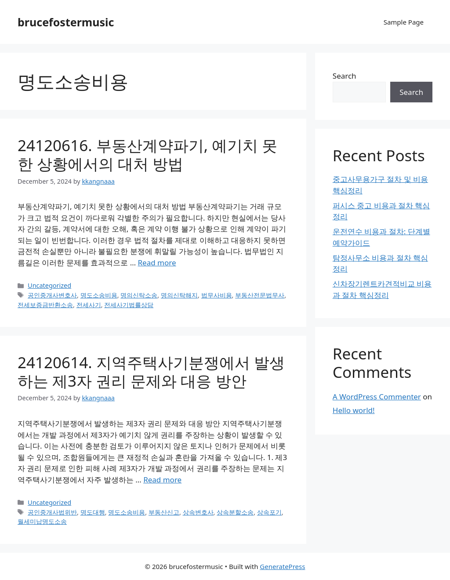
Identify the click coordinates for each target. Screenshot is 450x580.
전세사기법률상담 (128, 305)
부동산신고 (164, 512)
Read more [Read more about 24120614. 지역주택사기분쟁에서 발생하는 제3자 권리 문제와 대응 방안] (162, 480)
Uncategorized (49, 285)
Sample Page (404, 22)
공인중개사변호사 (52, 295)
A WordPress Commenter (377, 397)
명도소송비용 (98, 295)
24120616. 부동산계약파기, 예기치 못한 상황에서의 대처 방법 (147, 154)
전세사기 (88, 305)
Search (344, 76)
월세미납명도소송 (42, 521)
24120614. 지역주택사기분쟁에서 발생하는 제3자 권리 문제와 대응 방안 (151, 371)
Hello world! (354, 410)
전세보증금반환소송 (45, 305)
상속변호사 (198, 512)
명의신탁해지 (179, 295)
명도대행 (92, 512)
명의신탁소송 (138, 295)
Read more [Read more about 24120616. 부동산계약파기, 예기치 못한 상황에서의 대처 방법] (157, 262)
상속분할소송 (235, 512)
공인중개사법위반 (52, 512)
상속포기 (269, 512)
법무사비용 (216, 295)
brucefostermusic (66, 21)
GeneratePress (282, 566)
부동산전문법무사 (259, 295)
